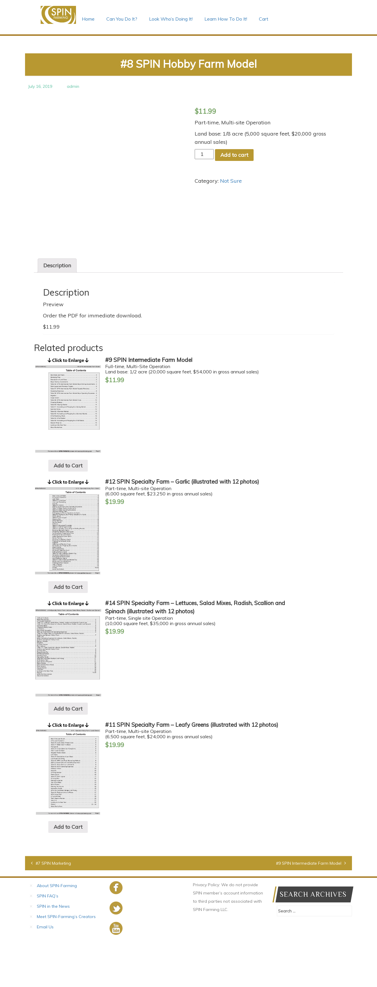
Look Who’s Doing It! (171, 19)
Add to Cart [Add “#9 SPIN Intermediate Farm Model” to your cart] (68, 510)
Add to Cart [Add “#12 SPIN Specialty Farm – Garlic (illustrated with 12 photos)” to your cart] (68, 632)
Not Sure (231, 180)
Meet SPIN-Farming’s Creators (66, 962)
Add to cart (234, 154)
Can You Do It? (121, 19)
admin (73, 86)
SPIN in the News (53, 951)
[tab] (57, 311)
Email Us (45, 972)
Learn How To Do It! (225, 19)
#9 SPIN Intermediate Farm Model (308, 908)
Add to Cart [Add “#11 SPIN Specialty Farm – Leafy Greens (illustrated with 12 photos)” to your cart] (68, 872)
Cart (263, 19)
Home (88, 19)
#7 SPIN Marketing (53, 908)
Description (57, 310)
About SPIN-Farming (57, 931)
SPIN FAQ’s (47, 941)
